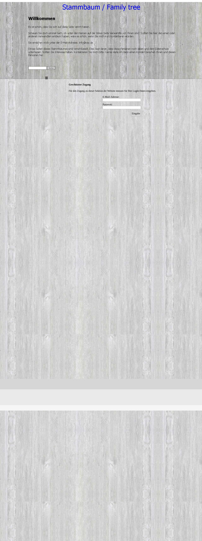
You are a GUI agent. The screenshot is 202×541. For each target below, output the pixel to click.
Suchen (51, 68)
